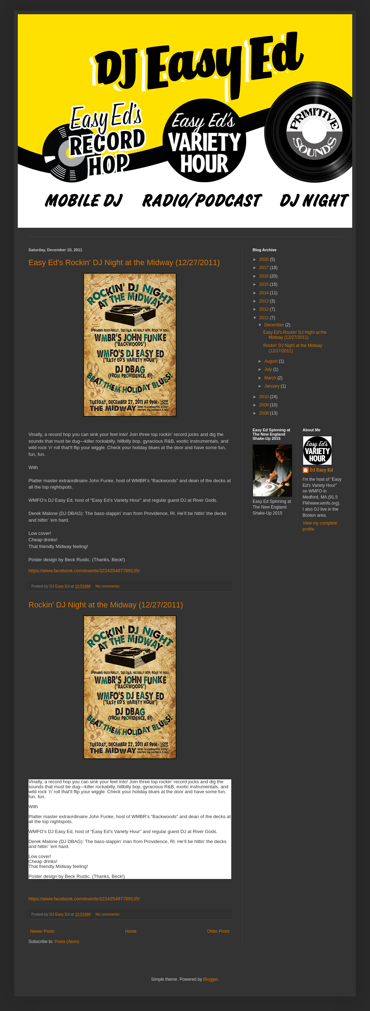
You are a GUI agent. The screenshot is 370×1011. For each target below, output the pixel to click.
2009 (264, 404)
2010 (264, 396)
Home (131, 931)
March (271, 377)
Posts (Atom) (66, 941)
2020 (264, 259)
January (272, 386)
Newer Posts (42, 931)
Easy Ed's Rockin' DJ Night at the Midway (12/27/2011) (124, 262)
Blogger (210, 979)
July (268, 369)
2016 (264, 276)
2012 (264, 309)
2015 (264, 284)
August (271, 361)
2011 (264, 317)
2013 (264, 301)
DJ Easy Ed (321, 470)
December (274, 324)
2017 (264, 267)
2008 (264, 413)
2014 (264, 292)
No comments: (108, 586)
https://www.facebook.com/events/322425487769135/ (84, 570)
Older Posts (218, 931)
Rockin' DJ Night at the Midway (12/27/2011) (105, 604)
